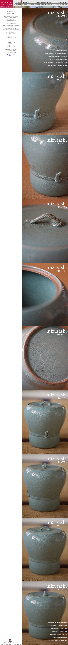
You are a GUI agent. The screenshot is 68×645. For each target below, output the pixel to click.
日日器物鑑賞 (10, 55)
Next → (14, 54)
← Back (7, 54)
